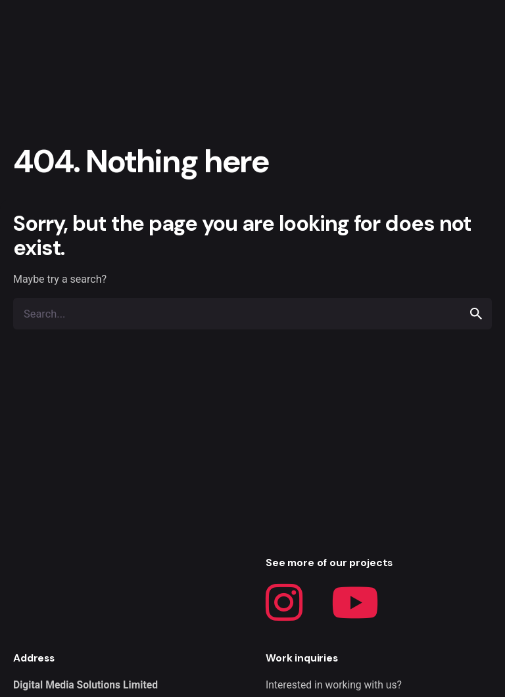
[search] (476, 313)
